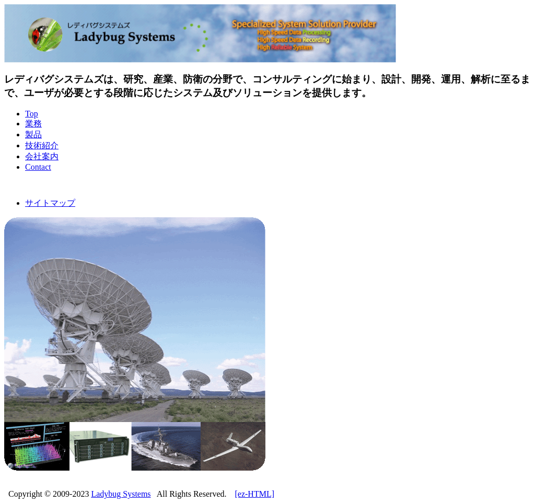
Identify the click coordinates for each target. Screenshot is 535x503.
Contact (38, 166)
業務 (33, 123)
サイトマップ (50, 202)
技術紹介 (42, 145)
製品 (33, 134)
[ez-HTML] (254, 493)
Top (31, 113)
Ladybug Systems (120, 493)
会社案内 (42, 156)
